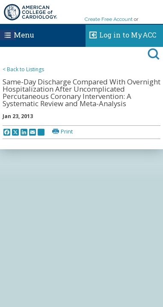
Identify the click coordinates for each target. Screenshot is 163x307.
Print (67, 131)
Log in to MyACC (121, 33)
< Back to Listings (23, 69)
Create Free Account (109, 19)
